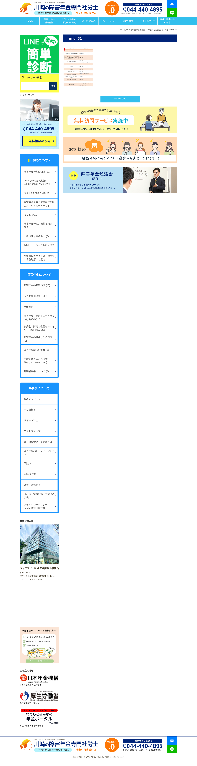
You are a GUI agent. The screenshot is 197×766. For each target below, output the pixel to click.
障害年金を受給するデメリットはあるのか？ (39, 317)
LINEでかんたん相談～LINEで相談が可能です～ (38, 182)
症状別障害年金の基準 (167, 21)
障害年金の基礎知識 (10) (37, 171)
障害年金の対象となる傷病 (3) (38, 339)
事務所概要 (128, 21)
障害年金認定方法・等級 (158, 30)
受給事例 (28, 307)
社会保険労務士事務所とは (38, 442)
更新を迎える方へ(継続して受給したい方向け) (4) (38, 360)
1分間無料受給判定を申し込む (69, 21)
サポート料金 (108, 21)
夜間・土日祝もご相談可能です (39, 247)
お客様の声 (30, 474)
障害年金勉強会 (32, 485)
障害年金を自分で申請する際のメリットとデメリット (39, 204)
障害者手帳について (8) (36, 371)
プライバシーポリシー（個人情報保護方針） (36, 506)
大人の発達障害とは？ (36, 296)
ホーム (123, 30)
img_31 (174, 30)
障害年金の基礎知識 (49, 21)
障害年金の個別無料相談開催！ (38, 225)
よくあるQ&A (31, 214)
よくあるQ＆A (88, 21)
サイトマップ (28, 95)
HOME (29, 21)
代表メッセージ (32, 399)
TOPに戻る (120, 99)
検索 (53, 86)
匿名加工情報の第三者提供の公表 (39, 496)
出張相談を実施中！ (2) (36, 236)
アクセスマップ (147, 21)
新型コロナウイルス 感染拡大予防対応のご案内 (39, 258)
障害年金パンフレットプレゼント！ (39, 453)
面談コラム (30, 463)
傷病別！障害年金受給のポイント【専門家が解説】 (39, 328)
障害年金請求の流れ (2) (36, 350)
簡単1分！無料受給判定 (36, 193)
